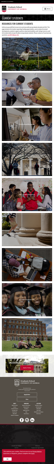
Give (27, 399)
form (32, 453)
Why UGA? (15, 413)
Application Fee (26, 410)
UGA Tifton (39, 410)
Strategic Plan (14, 410)
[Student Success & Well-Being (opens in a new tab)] (27, 334)
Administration (15, 405)
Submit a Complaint (15, 415)
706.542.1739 (27, 390)
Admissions (26, 403)
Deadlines (26, 408)
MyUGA (16, 447)
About (14, 403)
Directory (37, 445)
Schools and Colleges (16, 445)
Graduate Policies (14, 408)
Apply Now (27, 394)
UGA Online (38, 413)
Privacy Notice (37, 451)
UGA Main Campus (38, 405)
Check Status (26, 413)
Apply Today (27, 367)
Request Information (26, 405)
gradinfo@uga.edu (13, 35)
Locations (38, 403)
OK (7, 459)
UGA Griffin (38, 408)
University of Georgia (7, 1)
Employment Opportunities (37, 447)
